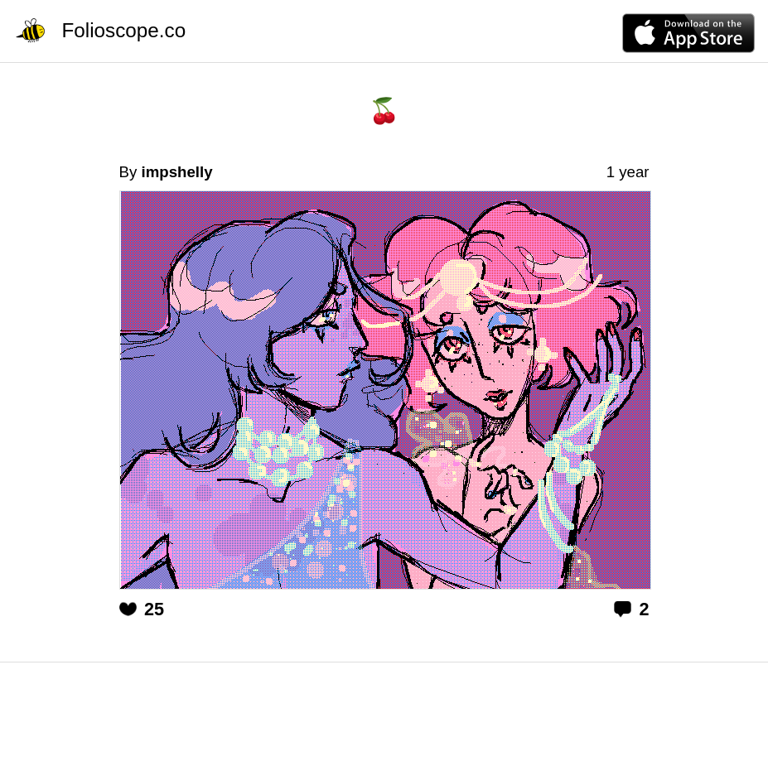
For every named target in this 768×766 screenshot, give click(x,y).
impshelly (176, 172)
